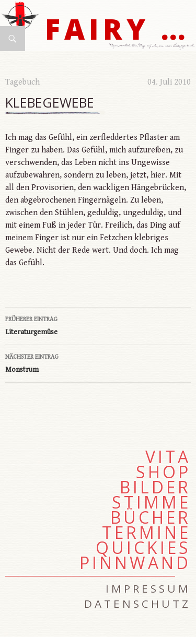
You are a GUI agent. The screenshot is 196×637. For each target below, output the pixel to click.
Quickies (143, 547)
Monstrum (98, 362)
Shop (163, 472)
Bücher (150, 517)
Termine (146, 532)
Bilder (155, 487)
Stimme (151, 502)
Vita (168, 457)
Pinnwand (135, 563)
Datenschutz (137, 603)
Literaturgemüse (98, 324)
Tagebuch (22, 82)
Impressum (148, 588)
